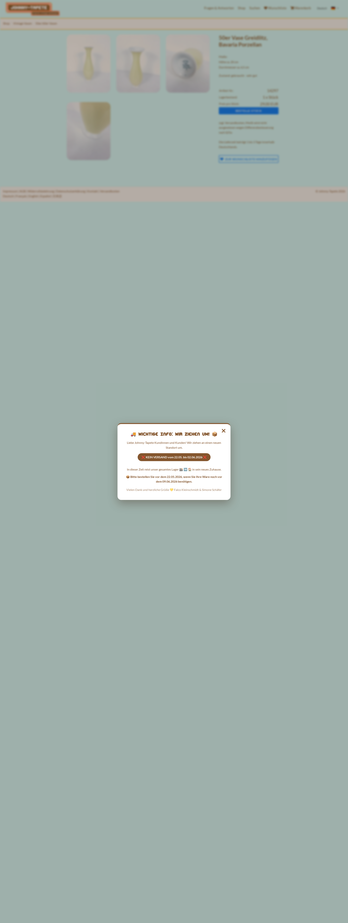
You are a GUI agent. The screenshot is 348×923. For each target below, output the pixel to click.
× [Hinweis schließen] (223, 430)
